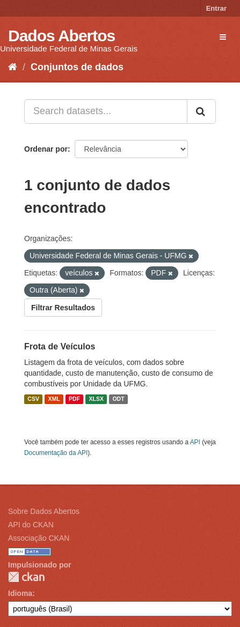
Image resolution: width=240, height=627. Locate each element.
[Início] (12, 67)
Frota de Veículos (59, 346)
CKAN (26, 577)
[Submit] (201, 111)
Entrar (216, 8)
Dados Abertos (61, 35)
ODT (118, 399)
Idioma (20, 593)
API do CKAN (31, 524)
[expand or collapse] (223, 37)
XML (54, 399)
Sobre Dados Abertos (43, 511)
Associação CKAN (38, 538)
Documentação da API (56, 453)
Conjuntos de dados (77, 67)
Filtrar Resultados (63, 307)
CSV (33, 399)
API (195, 442)
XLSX (96, 399)
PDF (74, 399)
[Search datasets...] (105, 111)
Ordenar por (46, 149)
